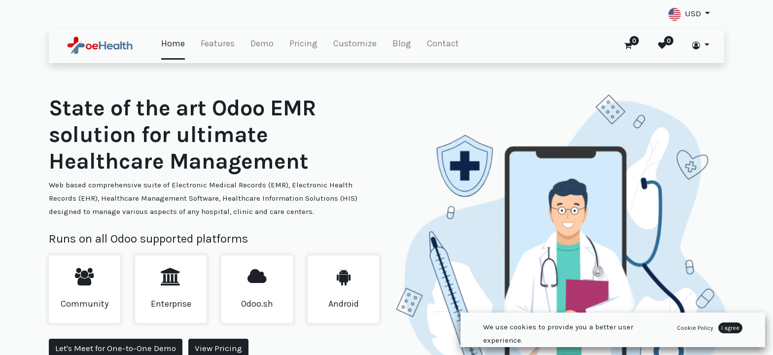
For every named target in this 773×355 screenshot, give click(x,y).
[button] (689, 14)
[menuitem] (173, 44)
